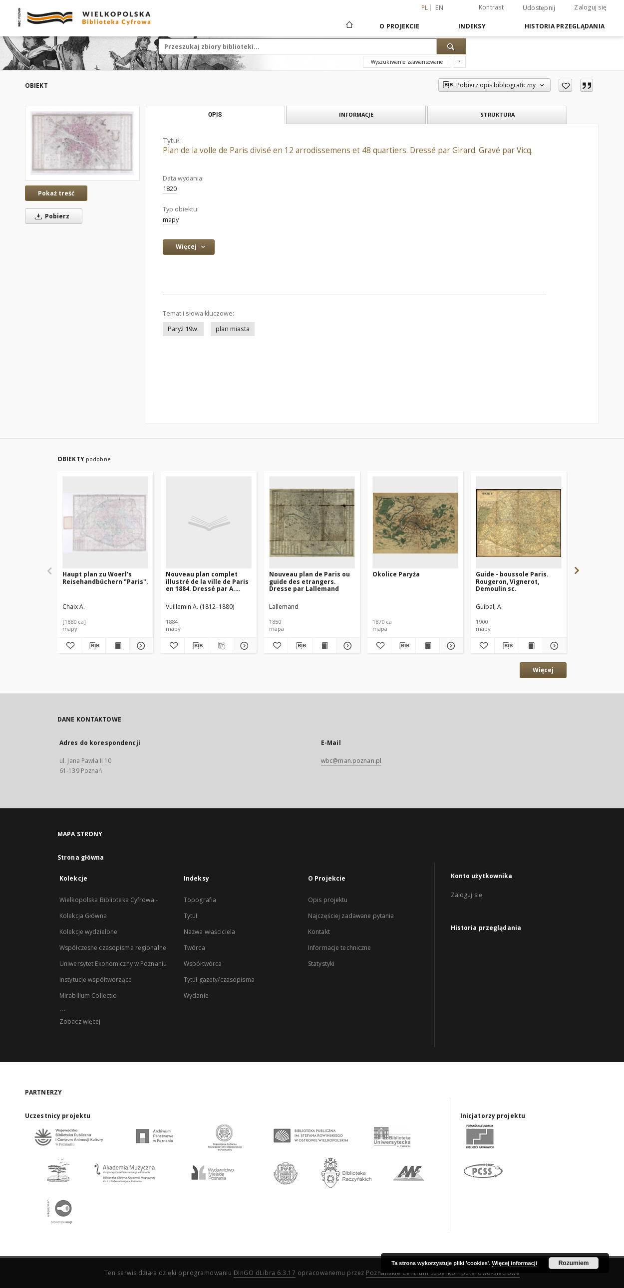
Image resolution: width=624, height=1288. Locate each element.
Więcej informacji (514, 1263)
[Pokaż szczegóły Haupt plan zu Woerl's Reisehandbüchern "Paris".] (140, 645)
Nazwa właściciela (209, 931)
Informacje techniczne (339, 947)
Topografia (200, 900)
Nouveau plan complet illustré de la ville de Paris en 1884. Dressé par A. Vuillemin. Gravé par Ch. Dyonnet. (207, 581)
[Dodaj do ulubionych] (565, 85)
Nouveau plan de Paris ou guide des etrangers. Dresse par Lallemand (309, 581)
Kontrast (491, 7)
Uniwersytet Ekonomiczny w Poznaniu (113, 963)
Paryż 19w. (183, 329)
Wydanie (196, 995)
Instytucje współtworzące (95, 979)
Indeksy (472, 26)
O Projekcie (399, 26)
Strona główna (80, 857)
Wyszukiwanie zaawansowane (407, 61)
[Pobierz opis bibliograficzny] (93, 645)
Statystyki (321, 963)
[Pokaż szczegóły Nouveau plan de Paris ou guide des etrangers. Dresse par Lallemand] (346, 645)
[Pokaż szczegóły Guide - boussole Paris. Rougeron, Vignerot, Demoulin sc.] (553, 645)
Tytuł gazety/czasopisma (219, 979)
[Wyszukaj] (451, 46)
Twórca (194, 947)
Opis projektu (328, 900)
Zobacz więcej (80, 1021)
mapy (171, 219)
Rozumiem (574, 1263)
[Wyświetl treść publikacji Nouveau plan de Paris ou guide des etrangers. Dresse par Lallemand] (324, 645)
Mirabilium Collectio (88, 995)
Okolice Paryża (396, 574)
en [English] (439, 7)
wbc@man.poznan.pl (351, 760)
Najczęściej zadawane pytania (351, 916)
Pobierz (50, 216)
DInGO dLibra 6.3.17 (265, 1273)
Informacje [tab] (356, 114)
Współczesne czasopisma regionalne (112, 947)
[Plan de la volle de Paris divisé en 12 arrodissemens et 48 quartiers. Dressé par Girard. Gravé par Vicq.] (82, 143)
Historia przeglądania (565, 26)
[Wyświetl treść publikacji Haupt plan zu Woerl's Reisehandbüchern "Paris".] (117, 645)
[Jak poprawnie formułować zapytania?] (459, 62)
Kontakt (319, 931)
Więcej (543, 670)
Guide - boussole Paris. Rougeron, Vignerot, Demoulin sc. (512, 581)
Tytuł (191, 916)
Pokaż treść (56, 193)
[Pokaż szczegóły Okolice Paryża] (450, 645)
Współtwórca (203, 963)
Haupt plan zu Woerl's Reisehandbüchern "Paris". (105, 577)
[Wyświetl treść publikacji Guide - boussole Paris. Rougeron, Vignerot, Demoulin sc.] (531, 645)
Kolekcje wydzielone (88, 931)
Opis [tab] (215, 114)
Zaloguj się (590, 7)
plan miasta (233, 329)
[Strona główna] (348, 26)
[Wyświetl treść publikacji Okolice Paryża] (427, 645)
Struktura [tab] (497, 114)
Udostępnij (539, 8)
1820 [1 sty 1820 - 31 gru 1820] (170, 188)
